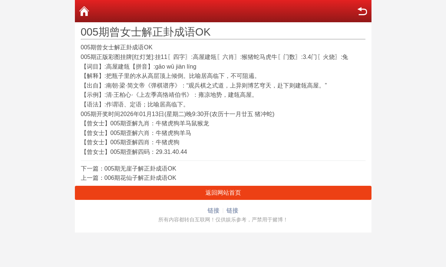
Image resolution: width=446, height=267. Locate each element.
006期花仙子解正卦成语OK (140, 178)
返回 (362, 11)
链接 (213, 210)
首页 (84, 11)
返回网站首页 (223, 192)
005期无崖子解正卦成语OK (140, 168)
